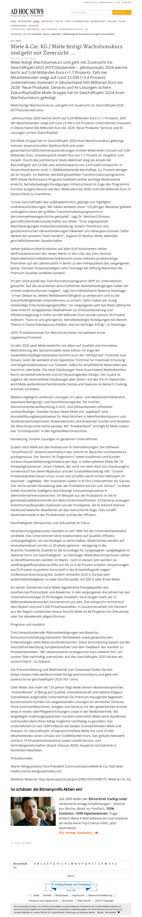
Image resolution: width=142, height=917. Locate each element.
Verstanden (110, 912)
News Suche (119, 12)
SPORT (68, 21)
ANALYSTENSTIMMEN (49, 29)
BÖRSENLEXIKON (106, 2)
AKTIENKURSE (24, 21)
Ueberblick (56, 34)
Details (100, 912)
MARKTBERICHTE (33, 29)
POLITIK (59, 21)
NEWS (13, 21)
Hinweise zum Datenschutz (43, 900)
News (36, 895)
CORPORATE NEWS (18, 29)
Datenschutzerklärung (100, 895)
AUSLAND (112, 21)
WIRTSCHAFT (47, 21)
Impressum (78, 895)
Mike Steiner (84, 900)
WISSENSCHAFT (98, 21)
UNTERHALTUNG (81, 21)
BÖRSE (36, 21)
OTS (13, 41)
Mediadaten (61, 895)
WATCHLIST (127, 2)
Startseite (36, 34)
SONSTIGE (33, 25)
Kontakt (47, 895)
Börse (46, 34)
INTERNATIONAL (19, 25)
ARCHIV (86, 2)
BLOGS (94, 2)
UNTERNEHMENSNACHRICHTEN (71, 29)
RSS (118, 2)
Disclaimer (67, 900)
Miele (18, 41)
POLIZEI (122, 21)
